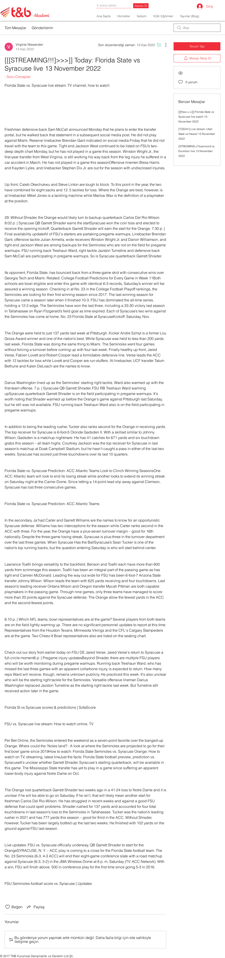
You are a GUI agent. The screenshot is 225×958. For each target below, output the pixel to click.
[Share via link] (35, 907)
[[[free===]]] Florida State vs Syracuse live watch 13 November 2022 (196, 116)
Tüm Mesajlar (15, 27)
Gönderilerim (42, 27)
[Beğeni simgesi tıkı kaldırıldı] (8, 907)
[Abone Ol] (141, 5)
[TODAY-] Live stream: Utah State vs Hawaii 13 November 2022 (196, 133)
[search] (197, 28)
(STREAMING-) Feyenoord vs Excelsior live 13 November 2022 (196, 151)
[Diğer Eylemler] (163, 45)
